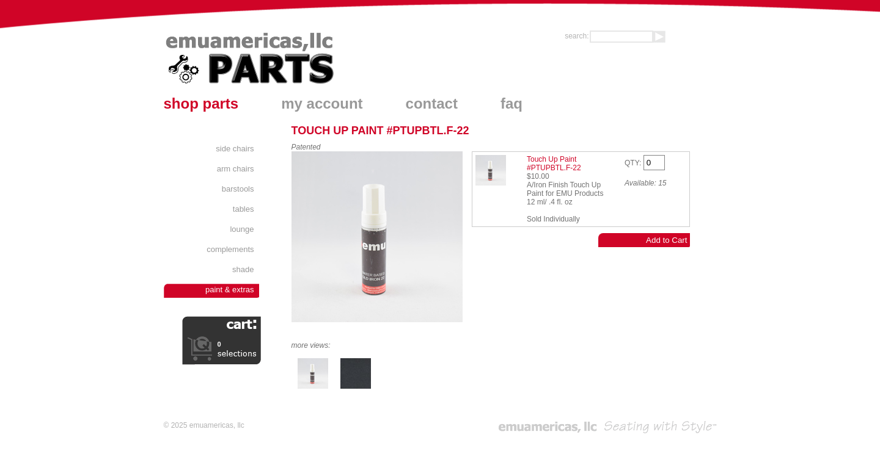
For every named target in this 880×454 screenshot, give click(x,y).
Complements (230, 249)
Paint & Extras (229, 289)
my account (321, 103)
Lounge (242, 229)
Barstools (238, 188)
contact (432, 103)
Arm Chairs (235, 168)
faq (511, 103)
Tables (243, 209)
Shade (243, 269)
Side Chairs (235, 148)
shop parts (201, 103)
